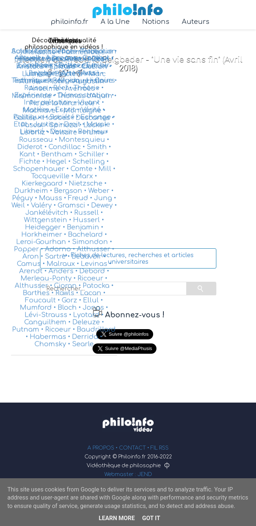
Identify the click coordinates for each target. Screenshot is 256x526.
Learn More (117, 518)
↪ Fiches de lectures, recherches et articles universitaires (128, 258)
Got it (151, 518)
